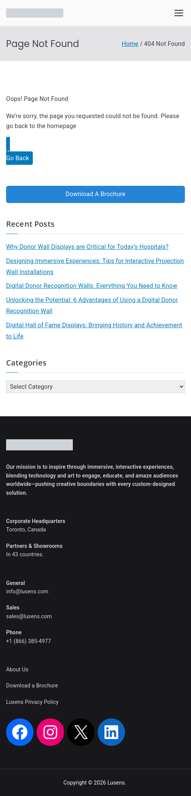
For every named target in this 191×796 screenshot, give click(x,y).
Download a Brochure (32, 685)
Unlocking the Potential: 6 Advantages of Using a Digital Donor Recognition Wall (92, 305)
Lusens (116, 783)
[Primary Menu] (179, 13)
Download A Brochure (95, 194)
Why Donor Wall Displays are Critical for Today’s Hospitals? (87, 246)
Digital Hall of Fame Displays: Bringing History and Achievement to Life (94, 331)
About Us (17, 669)
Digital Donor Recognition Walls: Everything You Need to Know (91, 285)
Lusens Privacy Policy (32, 702)
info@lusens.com (27, 591)
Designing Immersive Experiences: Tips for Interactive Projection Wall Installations (95, 266)
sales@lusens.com (29, 616)
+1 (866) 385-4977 (28, 641)
